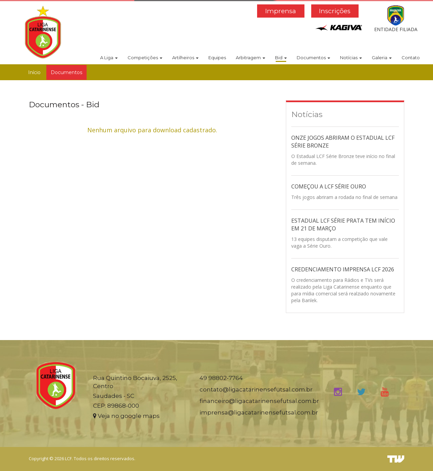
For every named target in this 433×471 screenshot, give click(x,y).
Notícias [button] (351, 57)
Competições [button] (145, 57)
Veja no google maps (126, 415)
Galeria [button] (382, 57)
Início (34, 72)
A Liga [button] (109, 57)
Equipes (217, 57)
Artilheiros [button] (185, 57)
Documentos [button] (313, 57)
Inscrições (334, 11)
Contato (411, 57)
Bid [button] (281, 57)
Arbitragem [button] (250, 57)
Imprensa (280, 11)
